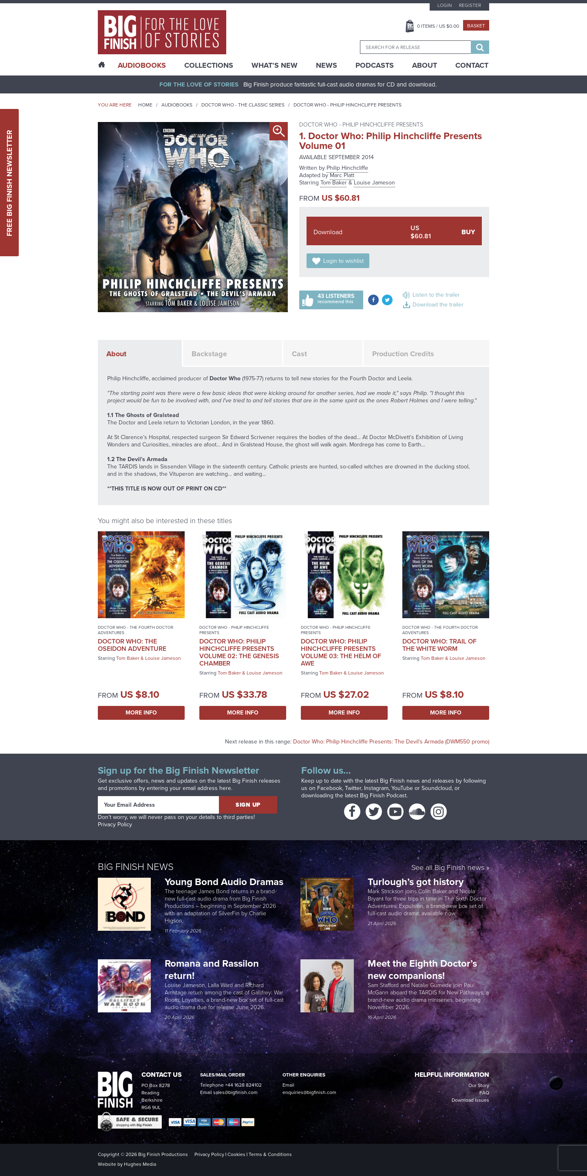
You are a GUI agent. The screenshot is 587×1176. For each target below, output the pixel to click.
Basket (476, 25)
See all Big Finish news (447, 868)
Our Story (478, 1085)
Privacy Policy (115, 824)
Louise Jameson (374, 182)
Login (444, 5)
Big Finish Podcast (383, 795)
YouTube (402, 788)
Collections (208, 65)
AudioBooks (142, 65)
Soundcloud (436, 788)
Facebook (329, 788)
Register (470, 5)
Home (145, 105)
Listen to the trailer (436, 295)
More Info (141, 712)
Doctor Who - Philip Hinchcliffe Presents (348, 105)
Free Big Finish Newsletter (9, 182)
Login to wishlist (343, 261)
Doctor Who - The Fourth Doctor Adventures (135, 630)
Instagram (376, 788)
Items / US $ (438, 26)
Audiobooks (176, 105)
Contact (471, 65)
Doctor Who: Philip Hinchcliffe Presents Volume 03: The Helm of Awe (341, 652)
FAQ (484, 1092)
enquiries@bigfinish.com (309, 1092)
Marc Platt (342, 175)
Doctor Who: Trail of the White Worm (439, 645)
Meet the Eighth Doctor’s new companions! (422, 969)
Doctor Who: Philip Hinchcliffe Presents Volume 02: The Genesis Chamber (239, 652)
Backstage (209, 353)
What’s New (275, 65)
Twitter (353, 788)
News (326, 65)
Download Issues (470, 1100)
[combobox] (415, 47)
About (424, 65)
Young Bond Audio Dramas (225, 881)
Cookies (236, 1154)
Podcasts (374, 65)
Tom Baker (333, 182)
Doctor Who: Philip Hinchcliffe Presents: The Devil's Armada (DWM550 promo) (391, 741)
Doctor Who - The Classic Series (243, 105)
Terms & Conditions (270, 1154)
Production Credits (403, 353)
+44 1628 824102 (243, 1085)
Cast (299, 353)
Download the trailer (438, 304)
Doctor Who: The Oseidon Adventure (132, 645)
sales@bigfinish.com (235, 1092)
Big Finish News (136, 866)
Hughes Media (140, 1164)
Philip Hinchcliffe (347, 168)
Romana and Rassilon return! (212, 969)
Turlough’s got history (417, 881)
